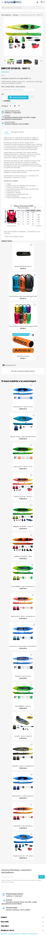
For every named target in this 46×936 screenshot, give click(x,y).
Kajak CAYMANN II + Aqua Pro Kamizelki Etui (23, 586)
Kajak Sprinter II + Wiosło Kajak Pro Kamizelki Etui (23, 646)
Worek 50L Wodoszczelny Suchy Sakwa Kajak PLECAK (23, 296)
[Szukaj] (23, 7)
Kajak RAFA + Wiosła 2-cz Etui (23, 676)
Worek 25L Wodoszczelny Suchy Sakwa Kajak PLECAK (23, 326)
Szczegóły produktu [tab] (17, 132)
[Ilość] (3, 97)
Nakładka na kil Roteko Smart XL (23, 266)
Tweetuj (14, 106)
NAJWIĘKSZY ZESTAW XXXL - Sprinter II (23, 526)
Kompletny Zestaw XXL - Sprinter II (23, 496)
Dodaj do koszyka (18, 97)
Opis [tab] (6, 132)
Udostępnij (10, 106)
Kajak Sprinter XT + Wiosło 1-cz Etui (23, 407)
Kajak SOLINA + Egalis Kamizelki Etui (23, 826)
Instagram (7, 886)
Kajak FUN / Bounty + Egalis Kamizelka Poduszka (23, 436)
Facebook (2, 886)
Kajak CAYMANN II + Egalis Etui (23, 706)
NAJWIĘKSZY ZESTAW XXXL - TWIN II (23, 556)
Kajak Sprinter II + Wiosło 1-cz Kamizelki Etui (23, 616)
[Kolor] (18, 89)
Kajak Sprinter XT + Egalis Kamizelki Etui (23, 796)
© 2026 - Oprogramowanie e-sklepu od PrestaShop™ (19, 934)
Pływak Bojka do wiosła (23, 356)
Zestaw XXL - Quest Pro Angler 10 (23, 736)
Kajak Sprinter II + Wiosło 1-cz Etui (23, 466)
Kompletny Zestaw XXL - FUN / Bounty (23, 856)
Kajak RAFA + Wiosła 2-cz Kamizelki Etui (23, 766)
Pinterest (19, 106)
